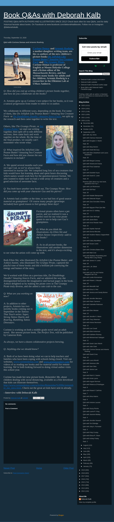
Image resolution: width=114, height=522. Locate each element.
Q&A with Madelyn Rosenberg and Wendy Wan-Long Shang (94, 256)
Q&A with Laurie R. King (91, 411)
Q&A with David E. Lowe (91, 176)
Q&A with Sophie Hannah (91, 229)
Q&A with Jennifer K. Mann (92, 316)
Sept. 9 (85, 372)
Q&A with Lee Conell (90, 328)
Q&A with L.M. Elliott (90, 266)
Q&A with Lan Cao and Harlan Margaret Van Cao (93, 273)
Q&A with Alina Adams (90, 396)
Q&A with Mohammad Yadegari (93, 337)
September (87, 132)
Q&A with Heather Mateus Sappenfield (96, 235)
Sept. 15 (85, 295)
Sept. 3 (85, 429)
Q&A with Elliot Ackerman (91, 331)
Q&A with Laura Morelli (90, 360)
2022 (83, 114)
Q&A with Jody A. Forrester (92, 426)
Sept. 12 (85, 325)
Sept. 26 (85, 179)
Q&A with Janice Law (90, 369)
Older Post (68, 468)
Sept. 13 (85, 313)
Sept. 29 (85, 158)
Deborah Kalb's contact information (93, 79)
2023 (83, 111)
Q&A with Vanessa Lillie (91, 363)
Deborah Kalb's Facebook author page (94, 85)
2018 (83, 473)
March (85, 460)
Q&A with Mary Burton (90, 147)
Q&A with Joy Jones (90, 135)
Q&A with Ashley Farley (91, 438)
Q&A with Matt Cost (89, 253)
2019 (83, 470)
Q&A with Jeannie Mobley (91, 414)
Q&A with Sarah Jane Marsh (92, 343)
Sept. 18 (85, 263)
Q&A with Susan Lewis (90, 244)
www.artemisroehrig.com (56, 361)
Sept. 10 (85, 357)
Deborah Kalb (86, 499)
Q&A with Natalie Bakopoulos (93, 195)
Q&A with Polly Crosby (90, 432)
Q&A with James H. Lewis (91, 260)
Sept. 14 (85, 307)
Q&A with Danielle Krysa (91, 173)
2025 (83, 105)
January (86, 466)
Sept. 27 (85, 170)
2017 (83, 476)
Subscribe (94, 58)
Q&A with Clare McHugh (91, 217)
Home (39, 468)
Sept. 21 (85, 238)
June (85, 451)
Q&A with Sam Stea (89, 366)
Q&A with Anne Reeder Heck (92, 222)
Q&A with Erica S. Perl (90, 289)
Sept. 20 (85, 247)
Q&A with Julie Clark (90, 346)
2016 (83, 479)
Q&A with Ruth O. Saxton (91, 375)
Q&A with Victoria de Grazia (92, 164)
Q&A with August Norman (91, 381)
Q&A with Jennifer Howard (92, 420)
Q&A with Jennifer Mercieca (92, 298)
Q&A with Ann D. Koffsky (91, 211)
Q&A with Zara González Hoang (94, 201)
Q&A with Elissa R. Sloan (91, 435)
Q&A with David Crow (90, 354)
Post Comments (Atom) (21, 473)
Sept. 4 (85, 417)
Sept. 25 (85, 192)
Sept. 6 (85, 399)
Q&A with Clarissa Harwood (92, 138)
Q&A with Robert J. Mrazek (92, 280)
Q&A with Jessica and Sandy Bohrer (95, 292)
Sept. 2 (85, 441)
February (86, 463)
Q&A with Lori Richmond (91, 186)
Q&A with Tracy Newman (91, 319)
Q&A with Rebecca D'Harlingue (93, 384)
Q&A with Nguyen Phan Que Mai (94, 207)
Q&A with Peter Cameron (91, 301)
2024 (83, 108)
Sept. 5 (85, 405)
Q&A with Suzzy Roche (91, 408)
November (87, 126)
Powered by (94, 66)
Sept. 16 (85, 283)
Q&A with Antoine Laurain (91, 402)
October (86, 129)
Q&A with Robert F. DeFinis (92, 390)
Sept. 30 (85, 144)
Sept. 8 (85, 387)
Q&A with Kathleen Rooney (92, 334)
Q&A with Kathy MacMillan (92, 240)
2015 (83, 482)
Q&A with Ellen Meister (90, 310)
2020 (83, 120)
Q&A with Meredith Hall (91, 286)
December (87, 123)
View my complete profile (87, 502)
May (85, 454)
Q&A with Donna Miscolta (91, 231)
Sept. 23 (85, 213)
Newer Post (9, 468)
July (84, 448)
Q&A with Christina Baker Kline (93, 250)
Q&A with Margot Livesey (91, 161)
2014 (83, 485)
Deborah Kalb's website (89, 82)
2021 (83, 117)
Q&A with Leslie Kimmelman (92, 277)
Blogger (61, 515)
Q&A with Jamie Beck (90, 220)
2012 (83, 491)
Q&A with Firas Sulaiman (91, 167)
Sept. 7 (85, 393)
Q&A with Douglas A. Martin (92, 141)
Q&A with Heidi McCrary (91, 150)
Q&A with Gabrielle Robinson (93, 304)
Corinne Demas (41, 48)
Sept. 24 (85, 204)
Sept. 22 (85, 226)
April (85, 457)
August (85, 445)
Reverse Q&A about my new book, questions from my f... (94, 182)
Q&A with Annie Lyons (90, 378)
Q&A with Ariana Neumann (92, 322)
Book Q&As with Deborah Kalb (52, 15)
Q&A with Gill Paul (89, 189)
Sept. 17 (85, 269)
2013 (83, 488)
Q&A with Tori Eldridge (90, 423)
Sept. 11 (85, 340)
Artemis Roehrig (64, 48)
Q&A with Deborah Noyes (91, 198)
